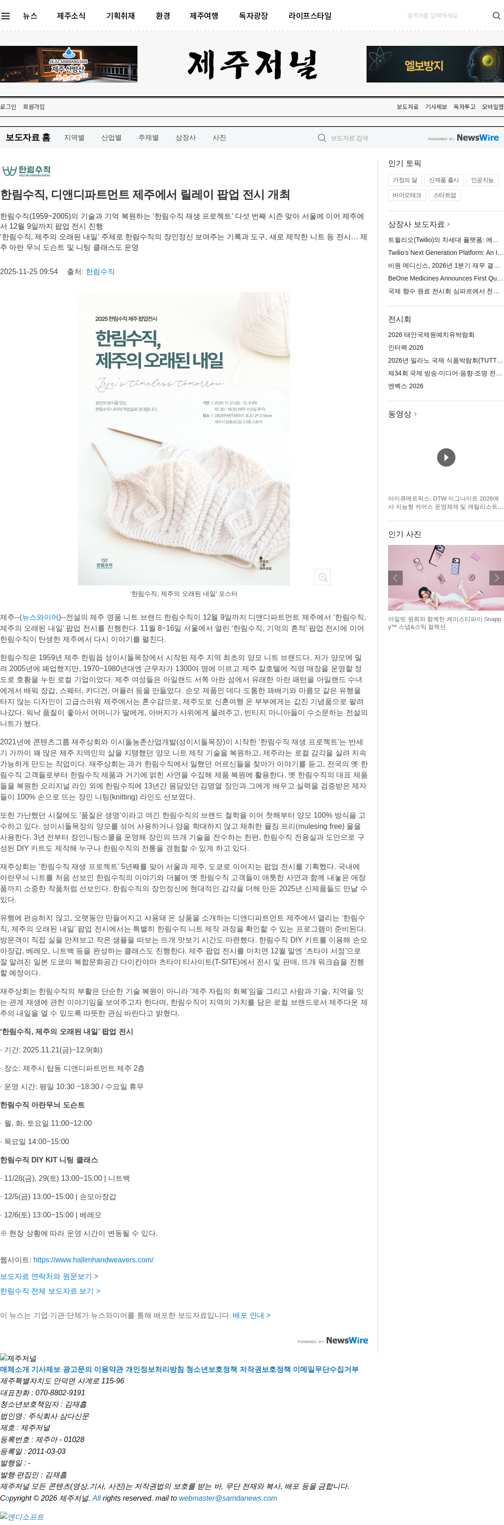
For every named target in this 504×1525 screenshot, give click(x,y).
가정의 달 (405, 179)
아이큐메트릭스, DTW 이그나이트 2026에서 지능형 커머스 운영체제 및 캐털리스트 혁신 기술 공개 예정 (443, 506)
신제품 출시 (444, 179)
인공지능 (482, 179)
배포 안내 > (251, 1315)
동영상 (399, 414)
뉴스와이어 (40, 617)
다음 (496, 578)
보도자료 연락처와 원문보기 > (49, 1276)
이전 (395, 578)
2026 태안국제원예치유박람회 (431, 334)
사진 (219, 137)
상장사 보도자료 (416, 224)
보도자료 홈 (27, 137)
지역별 (74, 137)
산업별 (111, 137)
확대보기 (322, 577)
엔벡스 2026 (405, 386)
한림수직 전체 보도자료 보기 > (50, 1291)
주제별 (148, 137)
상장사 (185, 137)
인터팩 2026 (405, 347)
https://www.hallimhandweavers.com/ (93, 1260)
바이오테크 (407, 195)
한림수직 (100, 271)
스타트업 (444, 195)
